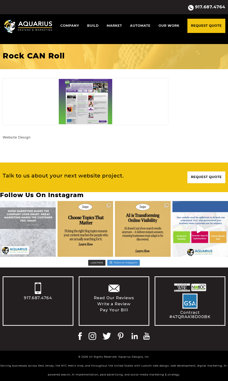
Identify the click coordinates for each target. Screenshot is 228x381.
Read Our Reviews (114, 298)
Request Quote (206, 25)
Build (93, 25)
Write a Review (114, 304)
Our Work (169, 25)
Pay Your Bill (114, 310)
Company (69, 25)
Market (114, 25)
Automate (140, 25)
